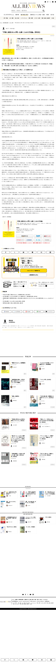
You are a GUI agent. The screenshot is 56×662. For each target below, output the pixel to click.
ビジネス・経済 (37, 18)
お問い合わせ (47, 601)
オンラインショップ (26, 601)
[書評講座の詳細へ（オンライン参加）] (11, 265)
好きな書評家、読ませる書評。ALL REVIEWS (28, 5)
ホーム (1, 22)
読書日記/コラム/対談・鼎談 (37, 14)
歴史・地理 (31, 18)
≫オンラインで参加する (33, 270)
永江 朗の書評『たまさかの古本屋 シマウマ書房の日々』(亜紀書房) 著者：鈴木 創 (20, 296)
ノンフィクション (24, 18)
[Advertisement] (19, 344)
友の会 (52, 14)
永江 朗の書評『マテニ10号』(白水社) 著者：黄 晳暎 (14, 301)
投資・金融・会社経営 (46, 18)
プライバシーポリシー (40, 601)
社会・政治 (17, 18)
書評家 (17, 14)
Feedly (39, 311)
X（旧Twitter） (17, 311)
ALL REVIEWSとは (9, 14)
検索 (44, 11)
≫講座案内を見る (33, 275)
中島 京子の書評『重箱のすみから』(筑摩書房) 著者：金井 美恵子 (16, 294)
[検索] (28, 10)
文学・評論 (6, 18)
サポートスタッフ (33, 601)
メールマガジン (49, 311)
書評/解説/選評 (24, 14)
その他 (52, 18)
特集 (37, 599)
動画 (47, 14)
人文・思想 (11, 18)
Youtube (28, 311)
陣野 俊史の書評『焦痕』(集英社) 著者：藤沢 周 (13, 303)
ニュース (20, 601)
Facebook (6, 311)
